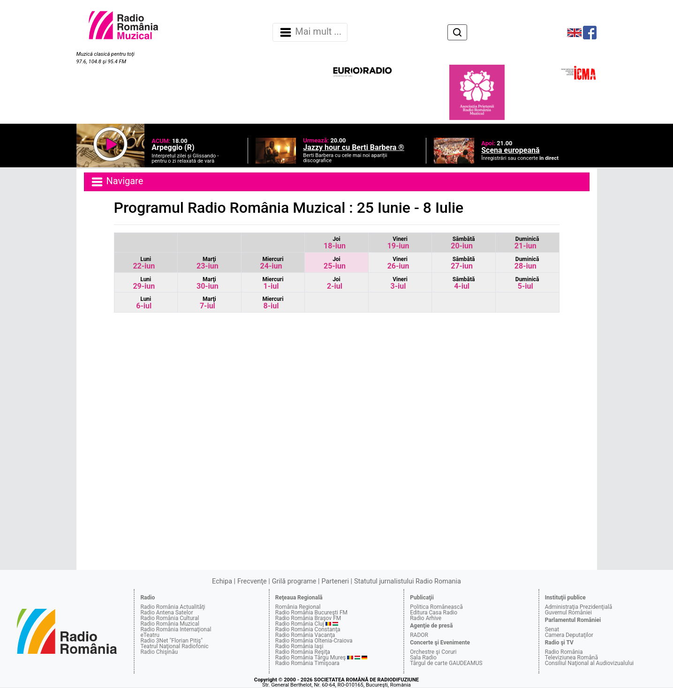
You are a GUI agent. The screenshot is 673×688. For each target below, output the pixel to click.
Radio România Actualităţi (172, 607)
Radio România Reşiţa (302, 652)
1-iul (272, 283)
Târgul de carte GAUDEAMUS (446, 663)
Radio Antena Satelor (166, 612)
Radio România (564, 652)
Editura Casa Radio (433, 612)
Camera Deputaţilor (569, 635)
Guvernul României (568, 612)
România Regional (298, 607)
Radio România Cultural (169, 618)
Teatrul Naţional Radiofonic (174, 646)
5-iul (527, 283)
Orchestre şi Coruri (433, 652)
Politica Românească (436, 607)
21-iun (526, 243)
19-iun (398, 243)
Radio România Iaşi (299, 646)
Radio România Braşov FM (308, 618)
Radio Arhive (425, 618)
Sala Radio (423, 657)
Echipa (222, 581)
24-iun (272, 263)
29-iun (144, 283)
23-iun (208, 263)
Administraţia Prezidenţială (579, 607)
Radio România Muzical (169, 624)
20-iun (463, 243)
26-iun (398, 263)
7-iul (208, 303)
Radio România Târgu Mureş (310, 657)
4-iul (464, 283)
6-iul (143, 303)
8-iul (272, 303)
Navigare (117, 182)
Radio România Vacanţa (305, 635)
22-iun (144, 263)
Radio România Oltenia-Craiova (314, 640)
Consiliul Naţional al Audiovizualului (589, 663)
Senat (552, 629)
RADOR (419, 635)
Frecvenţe (251, 581)
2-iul (334, 283)
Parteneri (335, 581)
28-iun (526, 263)
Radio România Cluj (299, 624)
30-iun (208, 283)
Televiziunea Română (571, 657)
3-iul (399, 283)
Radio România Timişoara (307, 663)
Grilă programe (294, 581)
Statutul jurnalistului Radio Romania (407, 581)
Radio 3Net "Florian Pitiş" (171, 640)
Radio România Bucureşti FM (311, 612)
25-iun (335, 263)
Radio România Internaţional (175, 629)
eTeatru (149, 635)
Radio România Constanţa (307, 629)
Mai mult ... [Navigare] (310, 32)
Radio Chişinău (159, 652)
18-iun (335, 243)
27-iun (463, 263)
